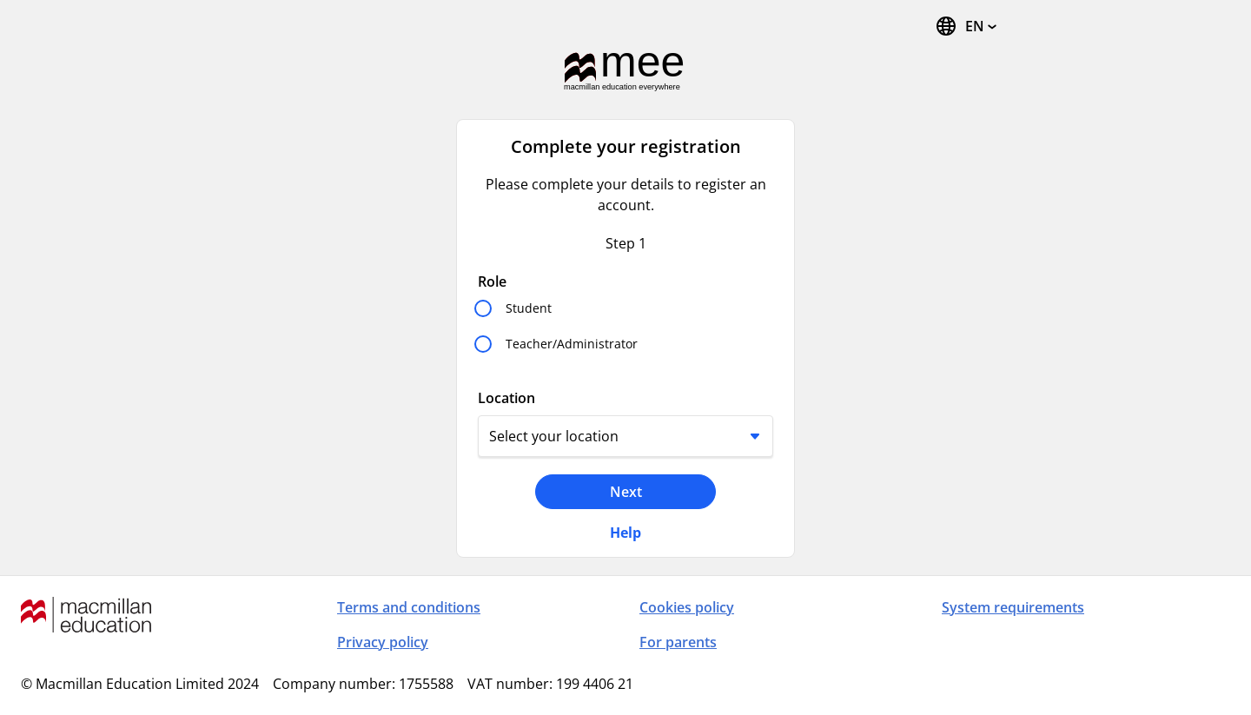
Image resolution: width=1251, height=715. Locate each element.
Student (529, 308)
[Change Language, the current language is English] (965, 26)
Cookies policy (686, 607)
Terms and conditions (408, 607)
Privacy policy (382, 642)
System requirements (1013, 607)
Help (625, 532)
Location (506, 397)
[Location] (625, 436)
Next (626, 491)
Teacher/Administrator (572, 343)
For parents (678, 642)
